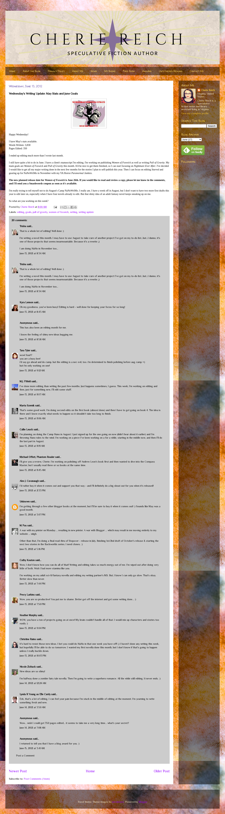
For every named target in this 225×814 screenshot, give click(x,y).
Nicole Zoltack (28, 666)
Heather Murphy (28, 615)
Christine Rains (28, 639)
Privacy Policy (56, 71)
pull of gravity (40, 212)
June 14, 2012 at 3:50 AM (33, 707)
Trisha (23, 226)
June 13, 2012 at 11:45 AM (33, 470)
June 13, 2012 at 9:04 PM (33, 628)
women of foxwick (59, 212)
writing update (86, 212)
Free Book (129, 71)
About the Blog (31, 71)
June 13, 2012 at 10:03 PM (33, 655)
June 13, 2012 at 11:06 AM (33, 418)
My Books (109, 71)
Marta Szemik (27, 405)
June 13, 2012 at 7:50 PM (32, 604)
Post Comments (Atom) (37, 778)
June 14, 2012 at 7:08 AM (32, 727)
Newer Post (18, 771)
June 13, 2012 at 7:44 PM (32, 583)
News (94, 71)
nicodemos (118, 801)
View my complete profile (195, 113)
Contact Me (197, 71)
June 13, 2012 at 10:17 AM (32, 394)
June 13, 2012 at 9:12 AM (32, 370)
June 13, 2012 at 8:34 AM (33, 253)
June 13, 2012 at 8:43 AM (33, 311)
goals (28, 212)
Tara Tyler (25, 350)
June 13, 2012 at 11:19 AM (32, 445)
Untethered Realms (170, 71)
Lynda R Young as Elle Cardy (35, 694)
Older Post (162, 771)
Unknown (25, 501)
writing (73, 212)
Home (12, 71)
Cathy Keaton (27, 560)
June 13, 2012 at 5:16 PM (32, 549)
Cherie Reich (208, 90)
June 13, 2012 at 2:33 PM (33, 490)
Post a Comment (25, 755)
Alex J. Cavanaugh (29, 480)
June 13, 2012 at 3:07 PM (32, 514)
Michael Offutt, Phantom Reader (37, 457)
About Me (77, 71)
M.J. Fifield (25, 381)
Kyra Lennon (26, 302)
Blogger (143, 801)
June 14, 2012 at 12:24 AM (33, 683)
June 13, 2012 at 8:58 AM (33, 339)
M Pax (23, 525)
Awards (146, 71)
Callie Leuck (26, 429)
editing (20, 212)
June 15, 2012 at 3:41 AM (32, 748)
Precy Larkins (27, 594)
